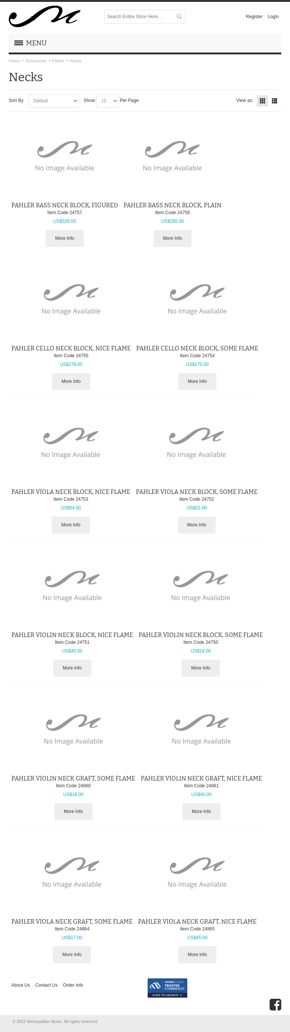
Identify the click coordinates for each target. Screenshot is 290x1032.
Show (89, 100)
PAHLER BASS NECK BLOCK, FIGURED (64, 205)
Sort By (16, 100)
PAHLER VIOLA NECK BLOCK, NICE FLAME (70, 491)
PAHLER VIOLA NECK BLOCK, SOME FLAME (197, 491)
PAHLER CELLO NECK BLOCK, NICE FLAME (71, 348)
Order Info (73, 985)
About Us (20, 985)
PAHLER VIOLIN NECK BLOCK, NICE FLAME (72, 635)
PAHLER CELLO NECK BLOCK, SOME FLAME (197, 348)
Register (254, 16)
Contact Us (46, 985)
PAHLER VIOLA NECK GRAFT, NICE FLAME (197, 921)
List (274, 100)
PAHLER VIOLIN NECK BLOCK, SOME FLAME (201, 635)
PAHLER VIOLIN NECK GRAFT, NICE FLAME (201, 778)
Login (273, 16)
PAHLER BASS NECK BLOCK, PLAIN (172, 205)
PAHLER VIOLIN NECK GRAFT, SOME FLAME (73, 778)
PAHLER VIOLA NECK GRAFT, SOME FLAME (72, 921)
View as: (244, 100)
